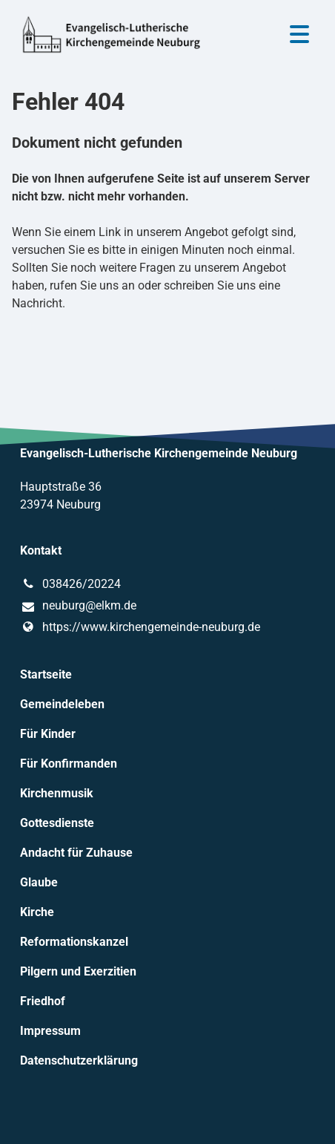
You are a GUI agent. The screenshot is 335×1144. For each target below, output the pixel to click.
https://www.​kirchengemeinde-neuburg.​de (140, 627)
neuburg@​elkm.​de (78, 606)
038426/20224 (70, 584)
